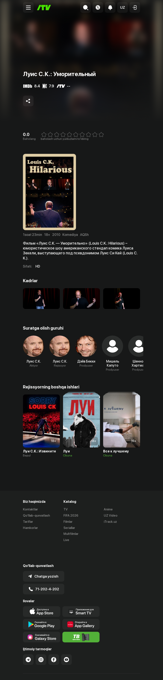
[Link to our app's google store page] (41, 608)
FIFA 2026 (70, 515)
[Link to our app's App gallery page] (81, 608)
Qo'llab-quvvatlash (36, 515)
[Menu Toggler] (28, 7)
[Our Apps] (81, 595)
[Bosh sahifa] (44, 7)
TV (65, 509)
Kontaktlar (30, 509)
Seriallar (69, 528)
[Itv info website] (81, 620)
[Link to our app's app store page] (41, 595)
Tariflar (28, 522)
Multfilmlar (71, 534)
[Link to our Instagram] (41, 643)
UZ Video (110, 515)
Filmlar (68, 522)
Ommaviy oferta (34, 672)
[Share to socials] (28, 101)
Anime (108, 509)
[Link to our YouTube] (66, 643)
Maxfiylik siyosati (63, 672)
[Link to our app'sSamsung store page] (41, 620)
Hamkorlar (30, 528)
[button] (122, 7)
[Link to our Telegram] (28, 643)
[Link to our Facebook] (53, 643)
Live (66, 540)
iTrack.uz (110, 522)
